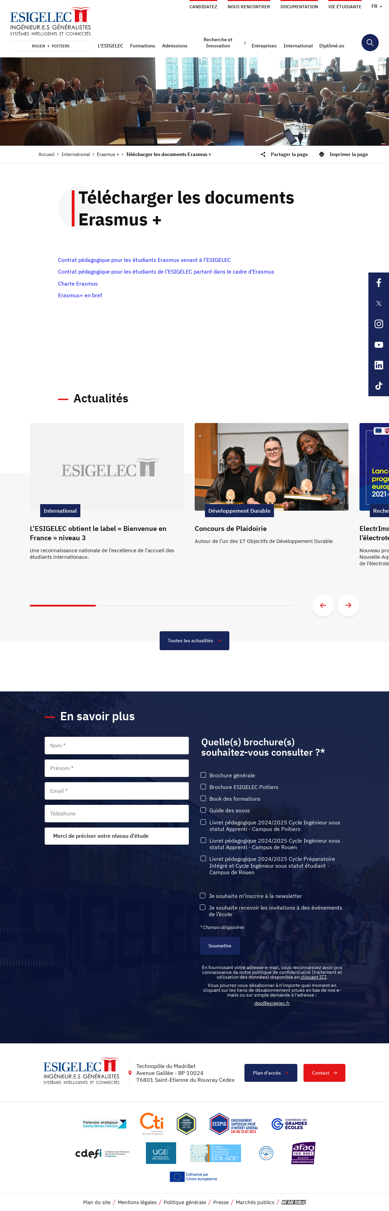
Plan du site (97, 1203)
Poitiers (61, 46)
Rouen (38, 46)
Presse (221, 1203)
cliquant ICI (314, 978)
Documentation (299, 7)
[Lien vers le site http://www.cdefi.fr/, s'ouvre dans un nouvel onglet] (102, 1154)
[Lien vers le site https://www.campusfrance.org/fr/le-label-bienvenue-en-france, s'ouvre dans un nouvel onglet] (266, 1154)
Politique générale (185, 1203)
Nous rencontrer (249, 7)
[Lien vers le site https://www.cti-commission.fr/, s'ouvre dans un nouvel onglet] (151, 1124)
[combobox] (117, 836)
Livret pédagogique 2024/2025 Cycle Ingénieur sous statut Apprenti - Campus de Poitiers (274, 825)
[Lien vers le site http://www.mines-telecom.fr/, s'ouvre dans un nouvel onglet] (104, 1124)
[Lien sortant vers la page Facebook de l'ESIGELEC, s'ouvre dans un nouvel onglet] (378, 283)
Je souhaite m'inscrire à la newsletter (255, 896)
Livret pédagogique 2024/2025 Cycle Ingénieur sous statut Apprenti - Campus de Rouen (274, 844)
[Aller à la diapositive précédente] (323, 605)
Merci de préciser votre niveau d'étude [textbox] (101, 836)
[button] (111, 46)
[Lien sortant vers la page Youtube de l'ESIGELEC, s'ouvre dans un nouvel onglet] (378, 344)
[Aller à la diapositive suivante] (348, 605)
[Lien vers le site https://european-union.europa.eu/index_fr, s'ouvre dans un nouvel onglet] (194, 1177)
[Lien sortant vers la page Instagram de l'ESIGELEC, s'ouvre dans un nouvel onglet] (378, 324)
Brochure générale (232, 776)
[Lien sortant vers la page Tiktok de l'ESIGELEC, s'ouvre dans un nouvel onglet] (378, 386)
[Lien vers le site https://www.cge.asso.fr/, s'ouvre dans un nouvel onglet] (289, 1124)
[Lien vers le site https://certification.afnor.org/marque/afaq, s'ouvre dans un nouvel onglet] (303, 1154)
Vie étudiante (345, 7)
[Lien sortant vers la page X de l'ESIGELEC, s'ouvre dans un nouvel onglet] (378, 303)
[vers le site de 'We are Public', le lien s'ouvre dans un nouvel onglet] (294, 1203)
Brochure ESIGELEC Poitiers (243, 787)
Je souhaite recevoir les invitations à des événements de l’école (275, 911)
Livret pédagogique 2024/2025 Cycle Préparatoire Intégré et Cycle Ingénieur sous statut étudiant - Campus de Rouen (272, 866)
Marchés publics (255, 1203)
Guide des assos (229, 811)
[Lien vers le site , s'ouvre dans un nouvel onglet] (186, 1124)
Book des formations (235, 799)
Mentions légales (137, 1203)
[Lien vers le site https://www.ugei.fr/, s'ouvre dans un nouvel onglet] (161, 1154)
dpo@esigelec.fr (272, 1004)
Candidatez (203, 7)
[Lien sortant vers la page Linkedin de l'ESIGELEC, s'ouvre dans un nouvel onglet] (378, 365)
